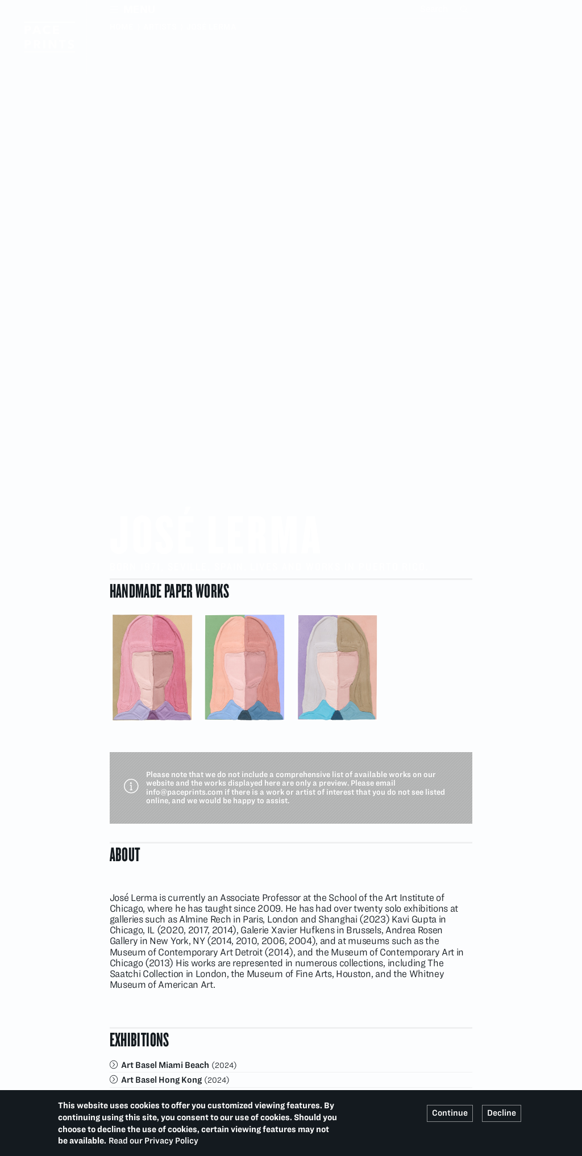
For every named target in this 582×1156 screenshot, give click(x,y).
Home (122, 26)
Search (465, 9)
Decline (501, 1112)
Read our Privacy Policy (153, 1140)
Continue (450, 1112)
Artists (160, 26)
